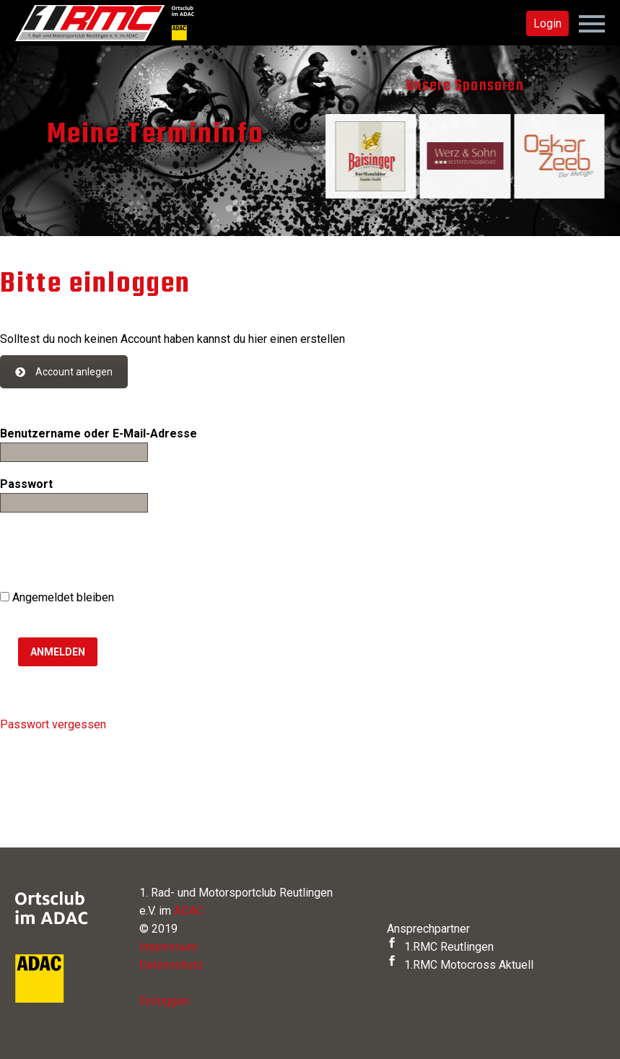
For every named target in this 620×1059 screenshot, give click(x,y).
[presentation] (109, 553)
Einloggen (164, 1001)
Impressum (168, 947)
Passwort (26, 484)
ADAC (189, 911)
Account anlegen (64, 372)
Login (547, 23)
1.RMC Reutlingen (440, 947)
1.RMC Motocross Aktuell (460, 965)
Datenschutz (171, 965)
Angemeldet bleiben (57, 597)
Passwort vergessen (53, 724)
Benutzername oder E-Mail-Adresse (98, 433)
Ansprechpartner (428, 929)
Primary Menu (592, 23)
